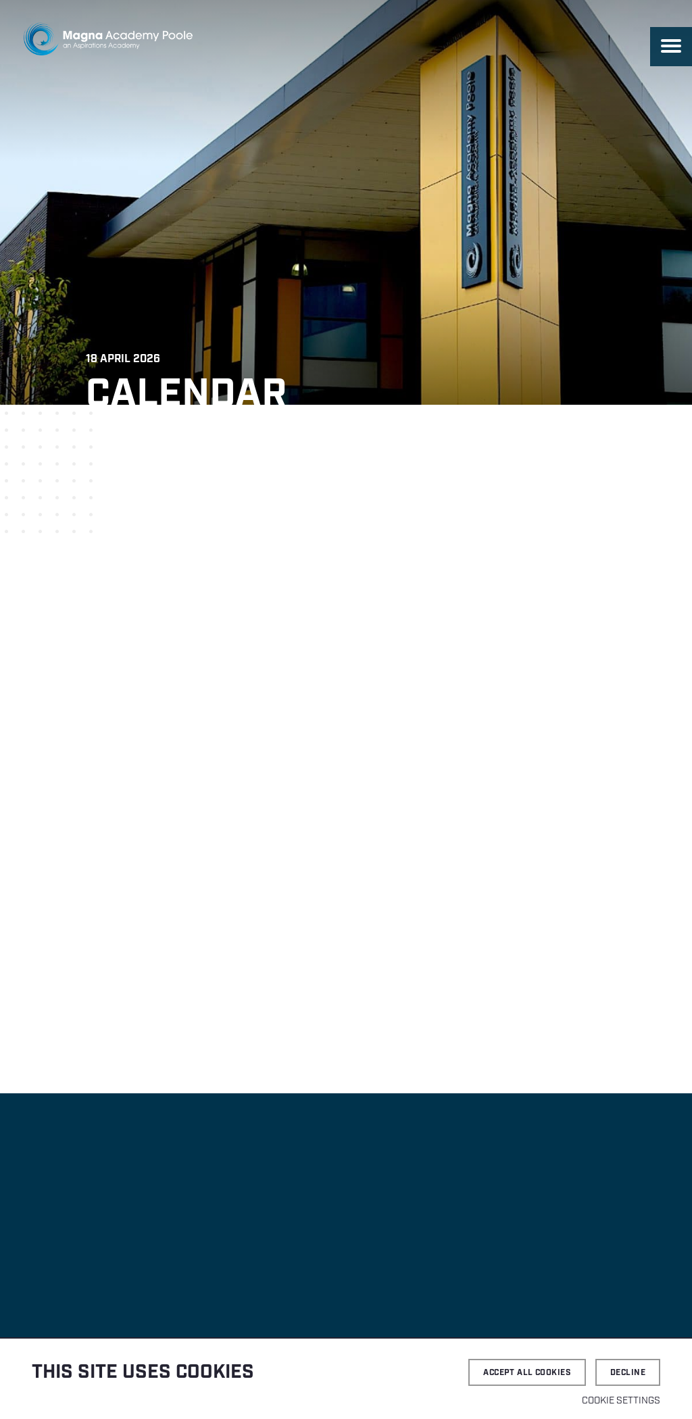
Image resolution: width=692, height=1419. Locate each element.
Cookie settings (621, 1400)
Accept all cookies (527, 1373)
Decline (627, 1373)
